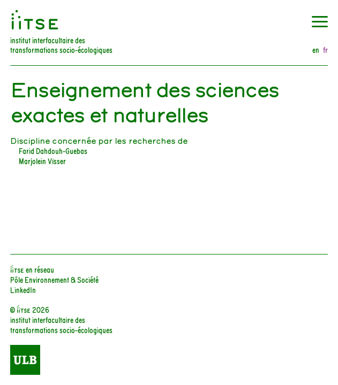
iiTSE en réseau (32, 269)
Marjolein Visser (42, 160)
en (315, 50)
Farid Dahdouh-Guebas (53, 150)
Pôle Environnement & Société (54, 279)
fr (325, 50)
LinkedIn (23, 289)
